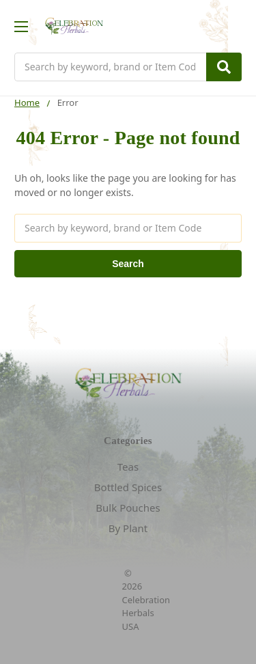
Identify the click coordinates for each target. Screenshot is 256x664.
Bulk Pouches (128, 507)
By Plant (128, 528)
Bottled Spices (128, 487)
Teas (128, 466)
